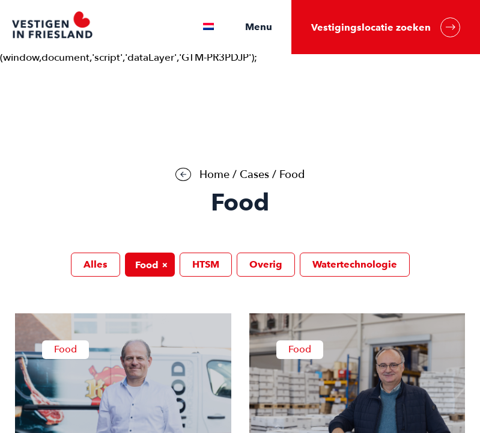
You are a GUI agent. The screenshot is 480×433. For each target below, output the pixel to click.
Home (214, 174)
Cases (254, 174)
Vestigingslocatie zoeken (385, 27)
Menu (258, 26)
